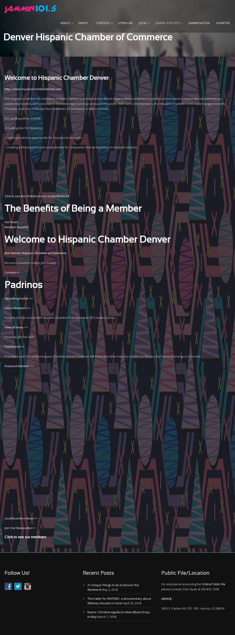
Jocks (143, 23)
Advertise (223, 23)
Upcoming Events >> (19, 298)
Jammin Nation (199, 23)
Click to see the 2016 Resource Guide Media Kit (37, 196)
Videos (65, 23)
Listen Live (125, 23)
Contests (102, 23)
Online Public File (213, 584)
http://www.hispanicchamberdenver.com (33, 89)
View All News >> (16, 327)
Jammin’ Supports (167, 23)
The (13, 209)
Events (83, 23)
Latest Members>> (18, 308)
